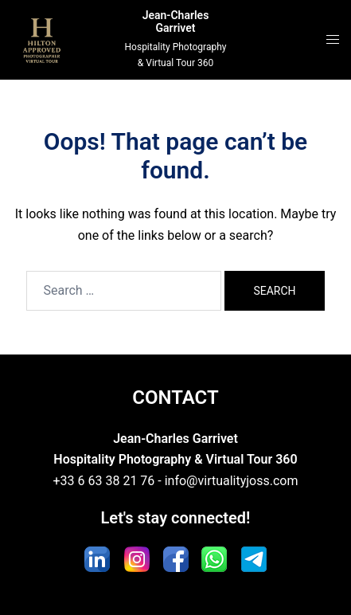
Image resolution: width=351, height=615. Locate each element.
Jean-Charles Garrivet (175, 22)
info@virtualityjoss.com (231, 480)
